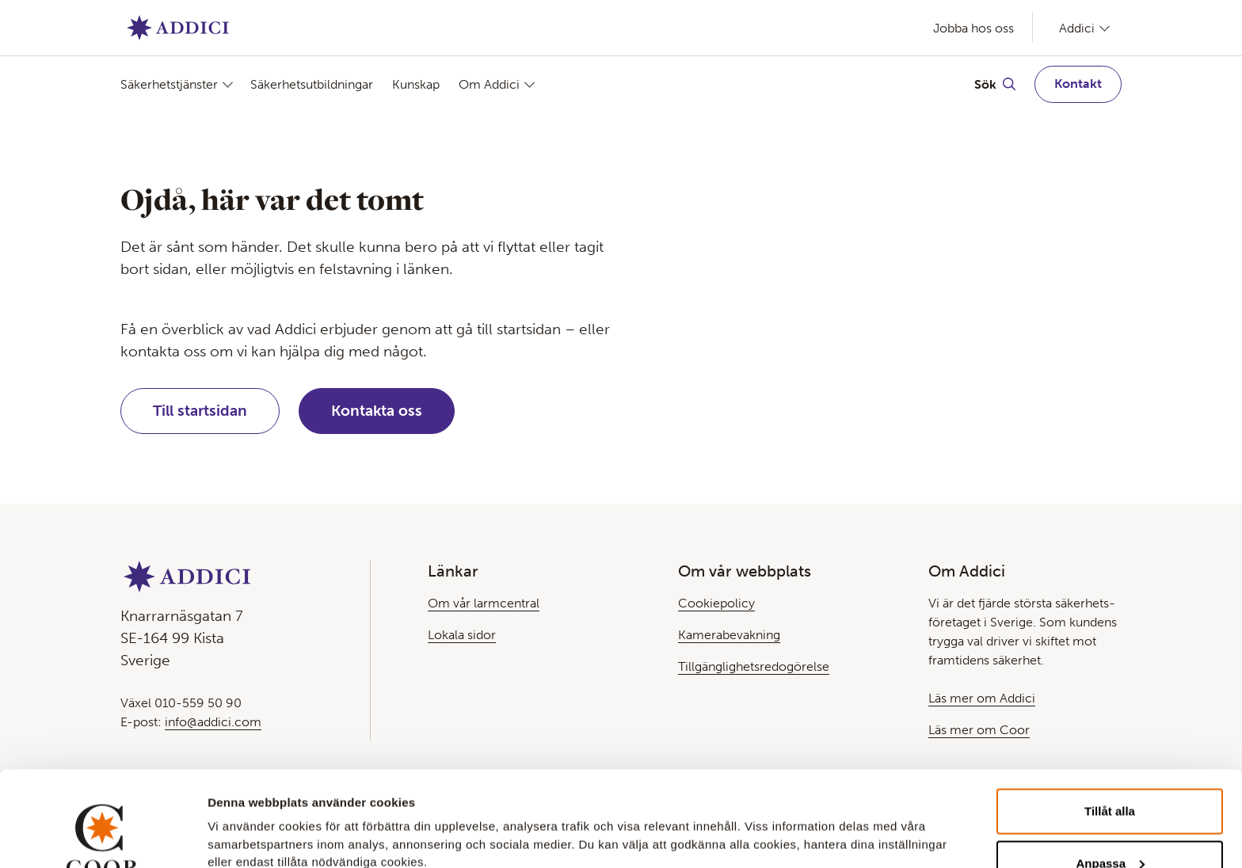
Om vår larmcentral (483, 603)
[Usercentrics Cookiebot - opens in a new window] (102, 837)
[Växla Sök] (994, 83)
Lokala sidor (462, 634)
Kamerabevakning (729, 634)
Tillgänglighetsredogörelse (753, 666)
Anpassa (1110, 774)
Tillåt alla (1109, 722)
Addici (1077, 28)
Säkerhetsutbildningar (311, 84)
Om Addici (489, 84)
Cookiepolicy (716, 603)
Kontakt (1078, 83)
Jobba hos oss (973, 28)
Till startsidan (200, 411)
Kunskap (416, 84)
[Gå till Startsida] (178, 27)
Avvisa (1110, 825)
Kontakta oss (376, 411)
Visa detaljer (243, 816)
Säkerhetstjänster (169, 84)
